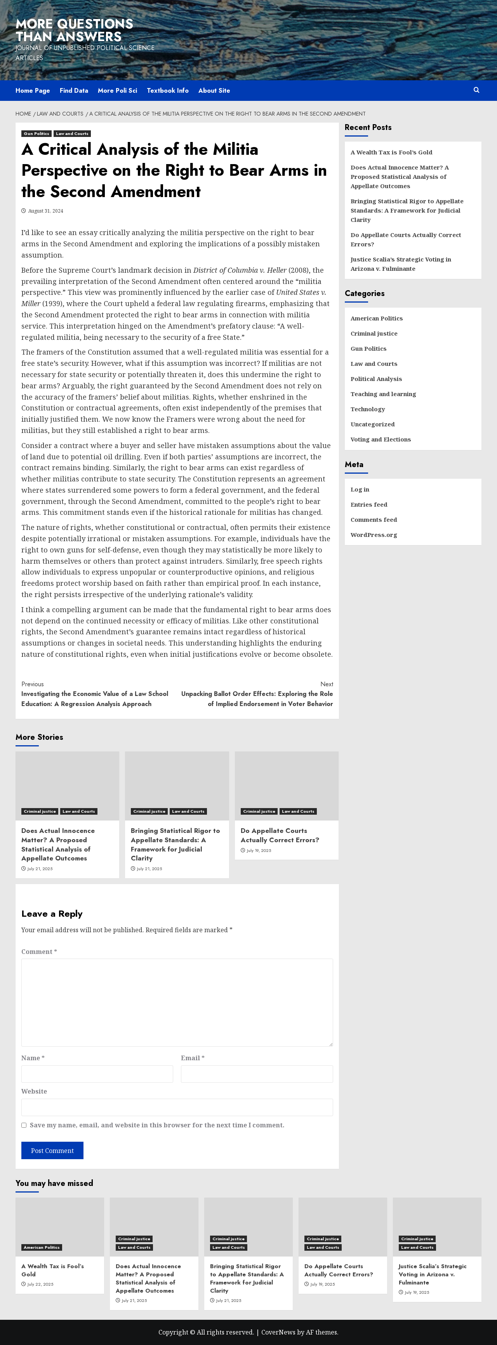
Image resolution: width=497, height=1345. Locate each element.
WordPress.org (374, 534)
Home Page (33, 90)
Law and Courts (374, 363)
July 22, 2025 (40, 1284)
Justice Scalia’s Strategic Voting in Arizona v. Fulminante (401, 263)
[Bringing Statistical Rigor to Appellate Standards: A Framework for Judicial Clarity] (177, 786)
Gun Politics (369, 348)
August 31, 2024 (45, 211)
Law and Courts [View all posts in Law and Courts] (72, 133)
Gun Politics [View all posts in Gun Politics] (36, 133)
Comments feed (374, 519)
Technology (368, 409)
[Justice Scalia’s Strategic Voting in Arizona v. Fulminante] (437, 1227)
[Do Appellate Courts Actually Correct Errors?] (287, 786)
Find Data (74, 90)
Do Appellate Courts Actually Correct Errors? (280, 835)
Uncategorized (373, 424)
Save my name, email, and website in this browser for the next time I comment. (157, 1125)
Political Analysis (376, 379)
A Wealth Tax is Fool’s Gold (392, 152)
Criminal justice (374, 333)
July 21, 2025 (40, 869)
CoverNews (278, 1332)
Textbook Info (168, 90)
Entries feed (369, 504)
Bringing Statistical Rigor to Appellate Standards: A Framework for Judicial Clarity (175, 844)
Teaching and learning (383, 394)
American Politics (377, 318)
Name (33, 1058)
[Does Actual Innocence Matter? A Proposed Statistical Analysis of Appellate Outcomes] (67, 786)
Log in (360, 489)
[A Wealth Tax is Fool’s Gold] (60, 1227)
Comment (39, 951)
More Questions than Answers (74, 30)
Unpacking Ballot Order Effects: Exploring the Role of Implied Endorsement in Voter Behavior (255, 693)
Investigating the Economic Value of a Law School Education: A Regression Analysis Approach (99, 693)
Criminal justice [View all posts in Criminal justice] (40, 811)
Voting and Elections (381, 439)
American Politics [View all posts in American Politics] (42, 1247)
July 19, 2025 (259, 850)
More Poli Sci (117, 90)
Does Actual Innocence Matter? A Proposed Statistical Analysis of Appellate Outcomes (58, 844)
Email (193, 1058)
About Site (214, 90)
